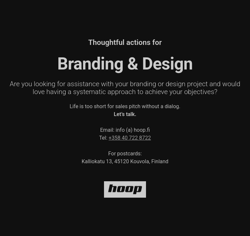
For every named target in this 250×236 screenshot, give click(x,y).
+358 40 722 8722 (130, 138)
